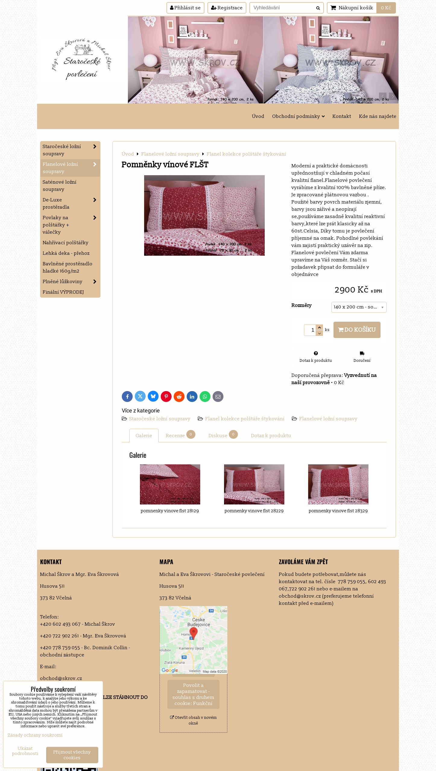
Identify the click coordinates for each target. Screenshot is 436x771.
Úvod (258, 116)
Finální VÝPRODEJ (63, 292)
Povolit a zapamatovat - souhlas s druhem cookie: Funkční (193, 694)
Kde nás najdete (378, 116)
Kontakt (342, 116)
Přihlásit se (185, 8)
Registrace (227, 8)
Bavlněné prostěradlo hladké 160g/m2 (68, 267)
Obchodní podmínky (298, 116)
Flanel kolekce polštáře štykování (245, 419)
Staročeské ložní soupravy (160, 419)
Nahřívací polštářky (66, 243)
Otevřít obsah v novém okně (193, 720)
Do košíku (357, 329)
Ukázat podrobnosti (25, 751)
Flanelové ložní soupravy (328, 419)
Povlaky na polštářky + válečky (71, 225)
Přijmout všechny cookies (72, 755)
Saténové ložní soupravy (60, 185)
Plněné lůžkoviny (71, 281)
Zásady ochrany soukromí (35, 735)
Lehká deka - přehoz (66, 253)
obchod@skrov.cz (61, 678)
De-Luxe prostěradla (71, 203)
